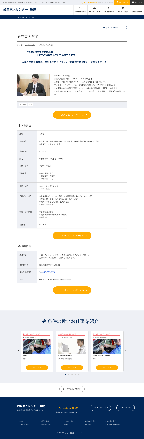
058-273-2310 (49, 272)
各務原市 (104, 337)
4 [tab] (75, 375)
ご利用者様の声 (108, 10)
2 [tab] (69, 375)
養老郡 (70, 337)
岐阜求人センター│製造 (19, 9)
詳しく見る (37, 367)
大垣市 (34, 337)
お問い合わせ (136, 2)
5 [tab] (79, 375)
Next (125, 350)
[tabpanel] (72, 352)
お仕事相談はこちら (87, 408)
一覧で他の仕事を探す (72, 389)
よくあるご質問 (122, 10)
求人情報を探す (80, 10)
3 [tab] (72, 375)
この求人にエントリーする (72, 115)
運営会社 (66, 424)
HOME (20, 17)
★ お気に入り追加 (110, 28)
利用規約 (88, 424)
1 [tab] (65, 375)
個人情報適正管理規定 (113, 424)
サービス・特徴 (94, 10)
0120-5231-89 (97, 2)
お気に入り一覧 (122, 2)
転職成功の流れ (137, 10)
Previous (18, 350)
